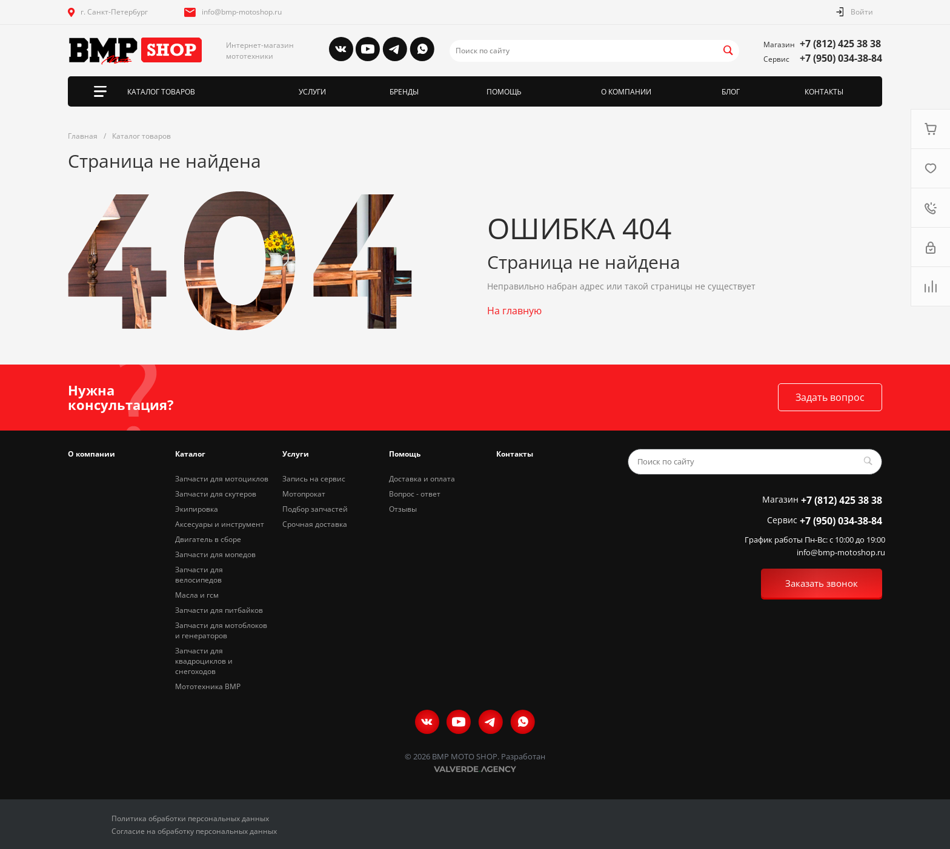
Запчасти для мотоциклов (221, 479)
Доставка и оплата (422, 479)
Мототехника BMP (208, 686)
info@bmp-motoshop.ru (242, 12)
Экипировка (196, 509)
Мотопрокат (303, 494)
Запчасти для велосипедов (199, 574)
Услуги (295, 454)
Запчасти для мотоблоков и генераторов (221, 630)
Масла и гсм (197, 595)
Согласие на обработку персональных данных (194, 831)
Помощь (404, 454)
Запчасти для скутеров (215, 494)
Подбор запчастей (315, 509)
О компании (91, 454)
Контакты (514, 454)
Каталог (190, 454)
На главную (514, 310)
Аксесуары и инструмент (219, 524)
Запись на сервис (313, 479)
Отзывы (403, 509)
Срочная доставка (314, 524)
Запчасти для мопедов (215, 554)
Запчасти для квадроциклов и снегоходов (204, 661)
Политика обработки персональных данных (190, 818)
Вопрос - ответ (414, 494)
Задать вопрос (830, 397)
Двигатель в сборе (208, 539)
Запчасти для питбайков (219, 610)
